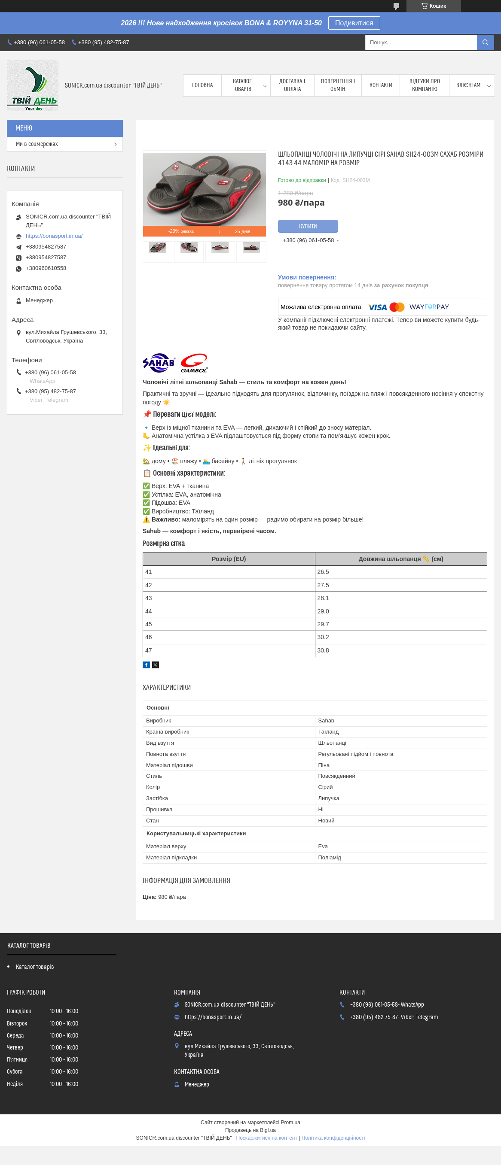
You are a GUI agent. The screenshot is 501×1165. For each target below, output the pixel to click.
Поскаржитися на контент (266, 1138)
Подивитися (354, 23)
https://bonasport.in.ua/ (54, 236)
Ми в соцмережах (37, 144)
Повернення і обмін (338, 85)
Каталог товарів (242, 85)
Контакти (381, 85)
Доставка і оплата (292, 85)
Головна (202, 85)
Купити (308, 226)
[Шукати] (485, 42)
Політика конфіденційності (333, 1138)
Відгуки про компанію (424, 85)
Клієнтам (468, 85)
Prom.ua (290, 1122)
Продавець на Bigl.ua (250, 1130)
